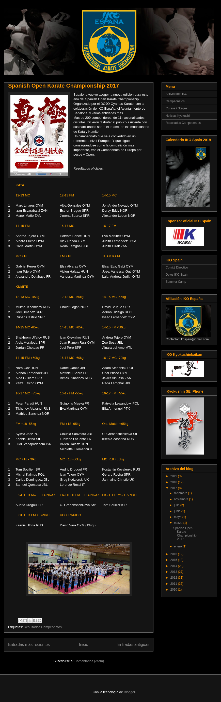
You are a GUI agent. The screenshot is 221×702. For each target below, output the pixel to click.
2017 (174, 488)
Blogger (129, 692)
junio (177, 511)
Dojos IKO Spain (177, 274)
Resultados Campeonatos (43, 627)
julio (177, 505)
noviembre (181, 499)
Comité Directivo (177, 267)
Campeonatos (175, 101)
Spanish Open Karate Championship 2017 (63, 85)
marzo (178, 523)
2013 (174, 572)
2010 (174, 589)
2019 (174, 476)
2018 (174, 482)
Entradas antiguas (133, 644)
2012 (174, 577)
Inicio (83, 644)
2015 (174, 560)
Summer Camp (176, 281)
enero (178, 546)
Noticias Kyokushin (178, 116)
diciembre (181, 493)
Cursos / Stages (176, 108)
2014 (174, 566)
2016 (174, 554)
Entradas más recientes (29, 644)
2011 (174, 584)
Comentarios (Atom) (89, 661)
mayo (178, 517)
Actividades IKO (176, 94)
